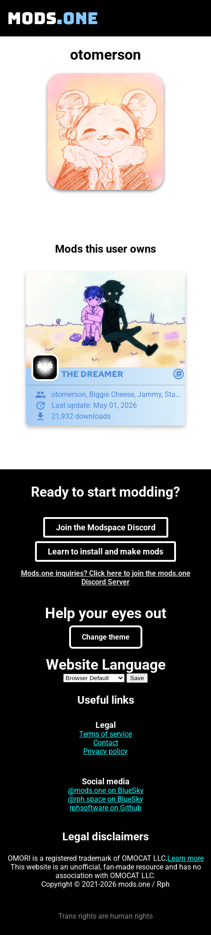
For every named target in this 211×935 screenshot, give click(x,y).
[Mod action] (178, 374)
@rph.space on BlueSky (105, 799)
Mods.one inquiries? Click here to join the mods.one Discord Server (106, 577)
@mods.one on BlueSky (106, 790)
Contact (105, 742)
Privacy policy (105, 751)
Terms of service (105, 734)
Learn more (185, 858)
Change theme (106, 637)
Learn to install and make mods (105, 551)
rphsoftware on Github (105, 807)
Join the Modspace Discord (106, 527)
